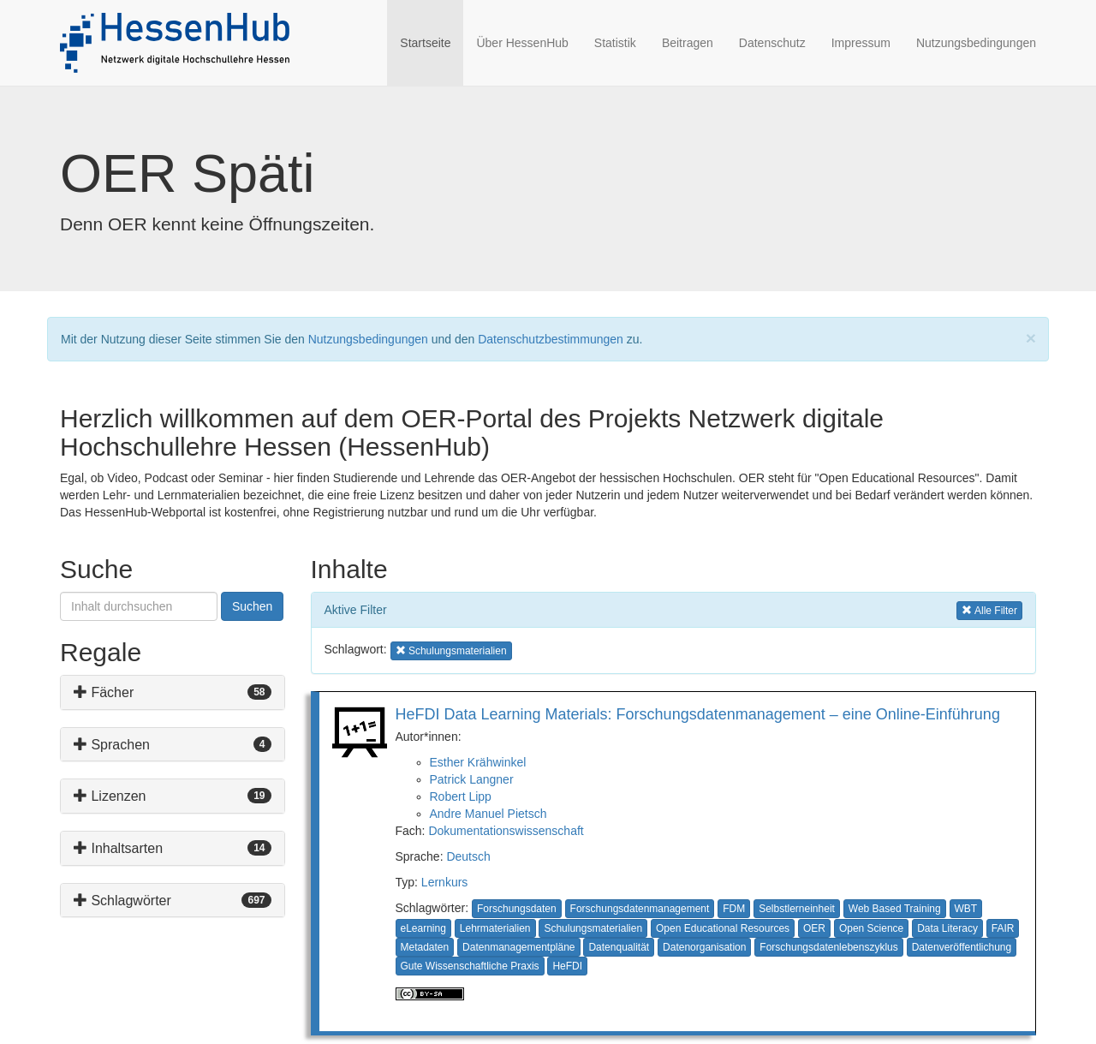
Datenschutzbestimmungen (550, 339)
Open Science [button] (871, 928)
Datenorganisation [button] (704, 947)
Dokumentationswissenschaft (505, 831)
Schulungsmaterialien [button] (451, 649)
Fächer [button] (104, 692)
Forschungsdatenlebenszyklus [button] (828, 947)
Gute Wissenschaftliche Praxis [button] (470, 966)
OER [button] (814, 928)
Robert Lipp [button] (460, 796)
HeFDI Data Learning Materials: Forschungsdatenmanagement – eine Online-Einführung (698, 714)
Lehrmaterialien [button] (495, 928)
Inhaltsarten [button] (118, 848)
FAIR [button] (1003, 928)
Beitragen (687, 43)
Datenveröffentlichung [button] (962, 947)
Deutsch (468, 856)
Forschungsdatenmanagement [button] (640, 909)
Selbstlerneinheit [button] (797, 909)
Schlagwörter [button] (122, 900)
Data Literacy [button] (947, 928)
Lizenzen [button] (110, 796)
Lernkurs (444, 882)
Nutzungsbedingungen (976, 43)
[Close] (1031, 338)
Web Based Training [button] (895, 909)
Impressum (860, 43)
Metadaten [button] (425, 947)
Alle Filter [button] (989, 609)
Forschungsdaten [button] (517, 909)
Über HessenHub (522, 43)
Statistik (615, 43)
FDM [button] (734, 909)
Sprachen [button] (112, 744)
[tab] (172, 692)
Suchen (252, 606)
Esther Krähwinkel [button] (478, 762)
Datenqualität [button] (618, 947)
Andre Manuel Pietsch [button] (488, 813)
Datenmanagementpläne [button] (518, 947)
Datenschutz (772, 43)
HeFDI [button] (567, 966)
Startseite (431, 41)
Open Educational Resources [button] (722, 928)
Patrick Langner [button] (472, 779)
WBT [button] (966, 909)
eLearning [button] (423, 928)
